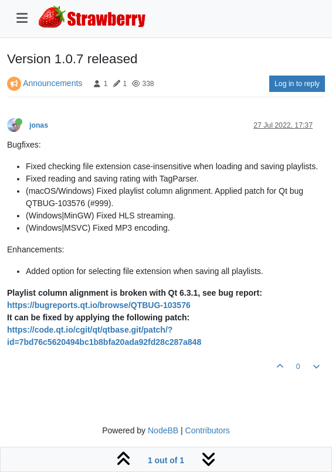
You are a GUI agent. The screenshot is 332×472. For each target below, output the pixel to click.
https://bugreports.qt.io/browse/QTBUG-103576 (99, 305)
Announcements (52, 83)
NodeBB (163, 430)
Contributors (207, 430)
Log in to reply (297, 84)
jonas (38, 125)
